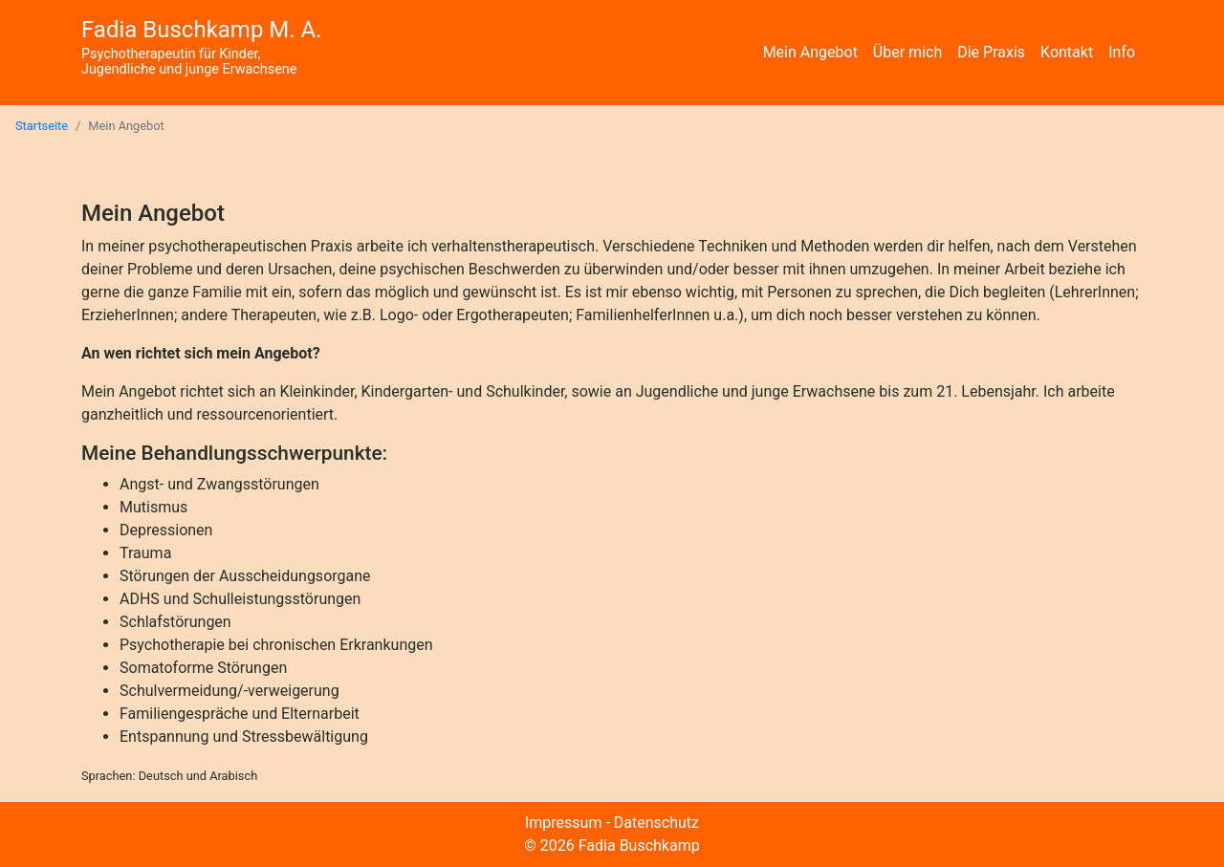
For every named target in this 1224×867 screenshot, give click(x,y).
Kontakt (1066, 52)
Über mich (907, 52)
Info (1121, 52)
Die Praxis (991, 52)
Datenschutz (656, 822)
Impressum (563, 822)
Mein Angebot (810, 52)
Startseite (41, 126)
